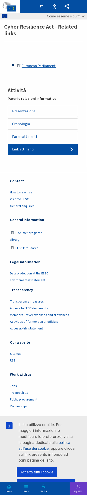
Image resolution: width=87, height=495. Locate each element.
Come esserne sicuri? (66, 16)
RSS (13, 360)
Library (14, 240)
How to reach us (21, 192)
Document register (26, 233)
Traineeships (19, 393)
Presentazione (23, 111)
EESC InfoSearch (24, 248)
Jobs (13, 386)
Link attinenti (23, 149)
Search (43, 490)
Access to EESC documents (29, 308)
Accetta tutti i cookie (36, 472)
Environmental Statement (27, 280)
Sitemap (16, 354)
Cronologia (21, 124)
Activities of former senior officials (34, 321)
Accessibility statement (26, 328)
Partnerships (19, 406)
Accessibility (54, 6)
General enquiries (22, 206)
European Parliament (36, 65)
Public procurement (23, 399)
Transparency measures (27, 301)
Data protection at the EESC (29, 273)
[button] (67, 6)
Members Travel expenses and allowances (39, 315)
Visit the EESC (19, 199)
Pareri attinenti (24, 136)
